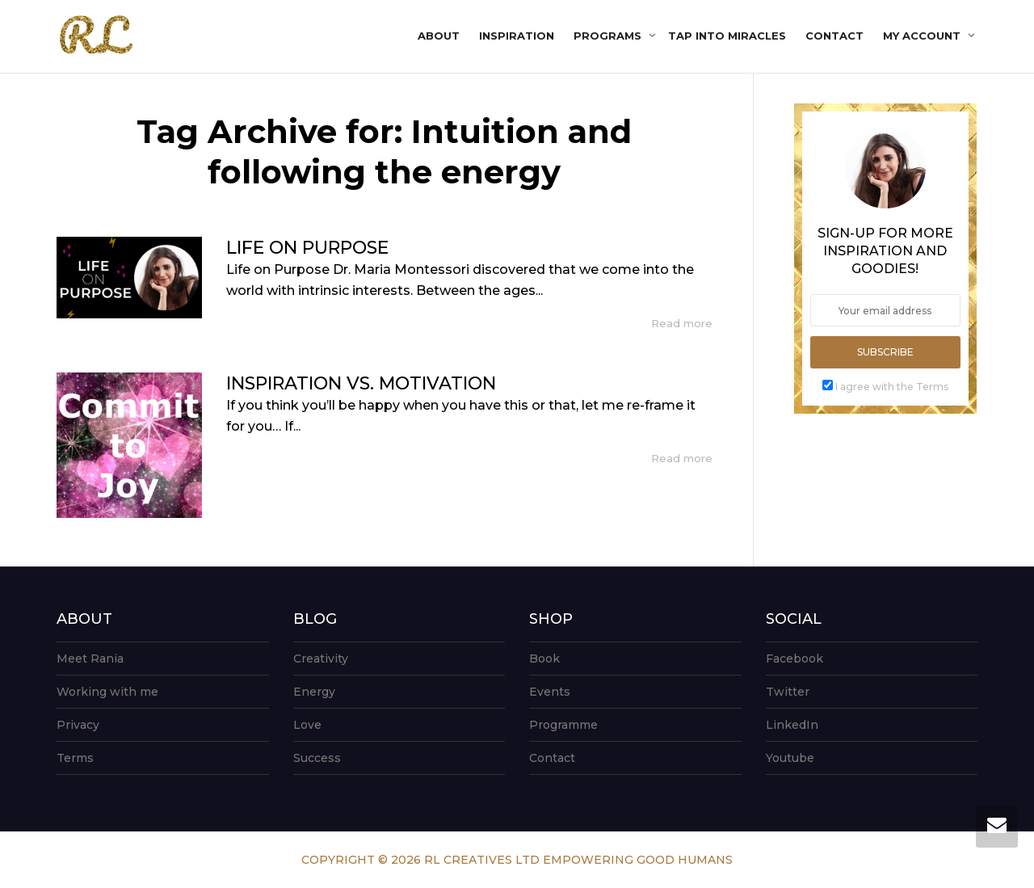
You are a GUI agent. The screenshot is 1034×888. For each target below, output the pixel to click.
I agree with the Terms (891, 387)
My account (923, 35)
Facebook (794, 658)
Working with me (107, 691)
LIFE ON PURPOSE (307, 248)
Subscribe (885, 352)
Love (307, 725)
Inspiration (516, 35)
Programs (609, 35)
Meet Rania (90, 658)
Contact (834, 35)
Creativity (320, 658)
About (439, 35)
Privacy (78, 725)
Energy (314, 691)
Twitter (787, 691)
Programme (563, 725)
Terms (75, 758)
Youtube (790, 758)
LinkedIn (792, 725)
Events (549, 691)
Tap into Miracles (727, 35)
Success (317, 758)
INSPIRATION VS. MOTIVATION (361, 383)
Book (544, 658)
